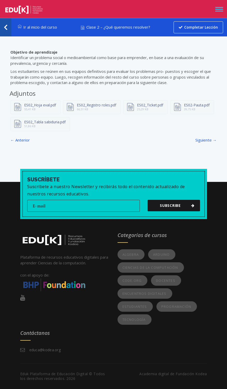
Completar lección (198, 27)
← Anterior (20, 140)
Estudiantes (134, 306)
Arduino (161, 254)
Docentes (165, 280)
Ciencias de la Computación (150, 267)
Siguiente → (206, 140)
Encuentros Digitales (144, 293)
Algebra (130, 254)
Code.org (132, 280)
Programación (176, 306)
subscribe (176, 205)
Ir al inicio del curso (37, 27)
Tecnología (134, 319)
